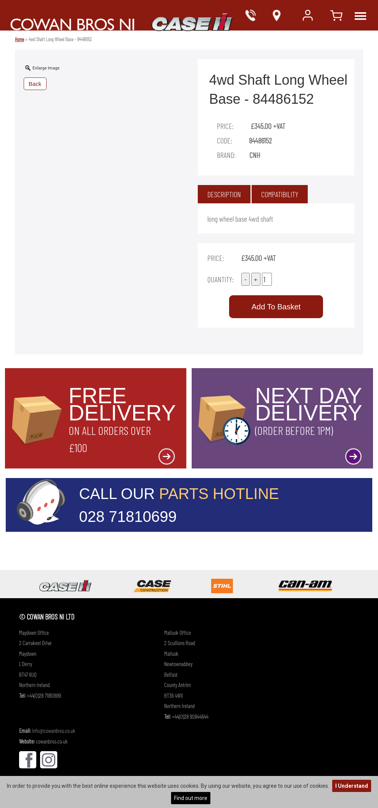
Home (19, 39)
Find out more (190, 798)
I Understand (351, 786)
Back (35, 83)
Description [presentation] (224, 194)
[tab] (224, 194)
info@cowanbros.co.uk (53, 730)
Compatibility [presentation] (279, 194)
